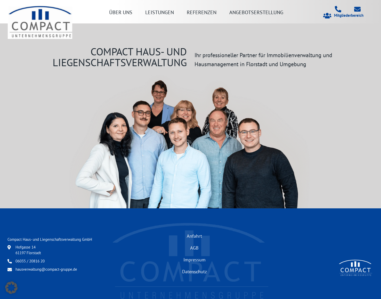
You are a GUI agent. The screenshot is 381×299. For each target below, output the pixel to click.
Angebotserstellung (256, 12)
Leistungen (159, 12)
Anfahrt (194, 236)
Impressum (194, 260)
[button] (11, 287)
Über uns (120, 12)
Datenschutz (194, 271)
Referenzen (201, 12)
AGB (194, 248)
